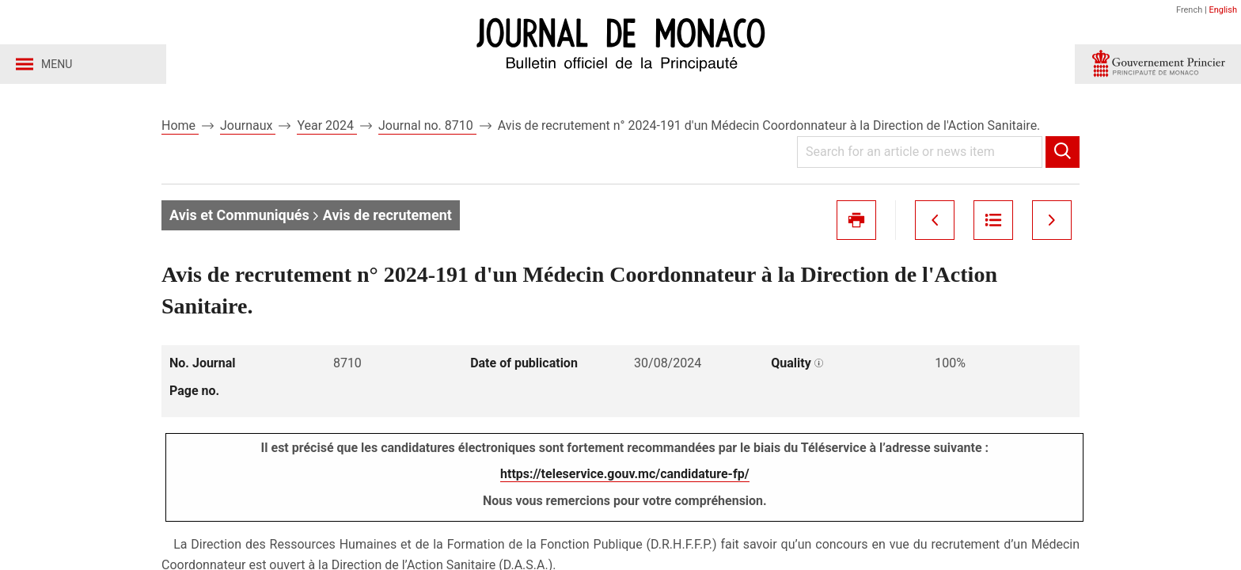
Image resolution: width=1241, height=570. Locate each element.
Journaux (247, 125)
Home (180, 125)
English (1223, 10)
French (1189, 10)
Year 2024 (327, 125)
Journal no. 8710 (427, 125)
